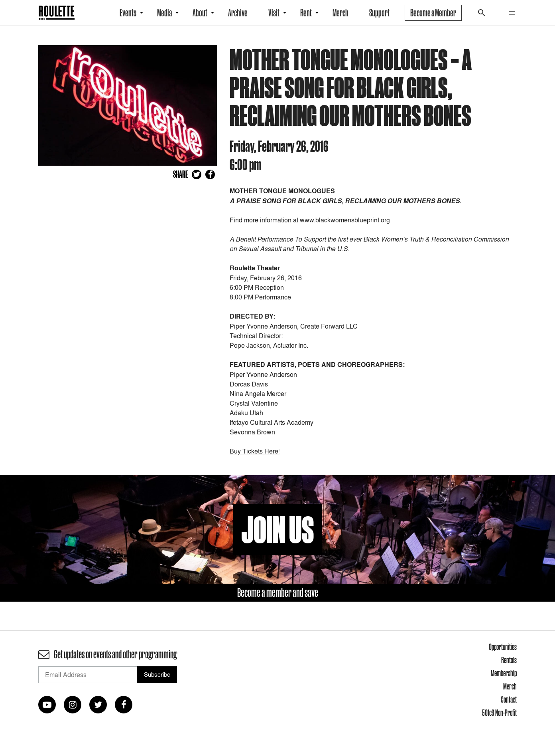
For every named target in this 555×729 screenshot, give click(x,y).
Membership (504, 673)
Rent (306, 13)
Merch (340, 13)
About (200, 13)
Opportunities (503, 647)
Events (128, 13)
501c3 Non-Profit (499, 712)
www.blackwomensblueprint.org (345, 220)
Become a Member (433, 13)
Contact (509, 699)
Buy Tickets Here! (254, 451)
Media (164, 13)
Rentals (509, 660)
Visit (273, 13)
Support (379, 13)
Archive (238, 13)
